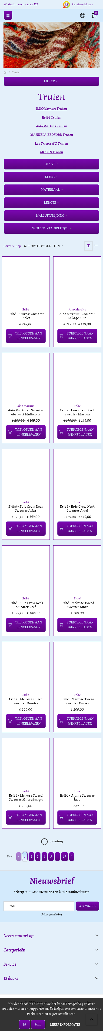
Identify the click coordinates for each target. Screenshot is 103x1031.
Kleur (50, 177)
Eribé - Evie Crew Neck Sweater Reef (25, 605)
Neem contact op (18, 935)
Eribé (25, 309)
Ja (24, 1024)
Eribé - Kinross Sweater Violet (25, 316)
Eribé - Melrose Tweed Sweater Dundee (26, 701)
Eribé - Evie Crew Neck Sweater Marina (77, 412)
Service (9, 964)
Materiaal (50, 190)
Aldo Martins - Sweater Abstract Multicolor (26, 412)
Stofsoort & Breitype (50, 228)
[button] (82, 15)
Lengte (50, 203)
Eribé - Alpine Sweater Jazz (77, 797)
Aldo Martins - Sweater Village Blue (77, 316)
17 (64, 857)
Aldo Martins (77, 309)
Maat (50, 164)
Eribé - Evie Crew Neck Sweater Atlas (25, 508)
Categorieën (14, 950)
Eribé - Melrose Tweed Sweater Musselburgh (26, 797)
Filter (50, 81)
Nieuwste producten (42, 246)
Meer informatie (65, 1025)
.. (57, 857)
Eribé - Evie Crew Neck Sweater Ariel (77, 508)
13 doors (10, 978)
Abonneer (87, 906)
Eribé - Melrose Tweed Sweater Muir (77, 605)
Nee (38, 1024)
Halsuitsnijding (50, 216)
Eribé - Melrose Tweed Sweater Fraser (77, 701)
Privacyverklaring (51, 914)
